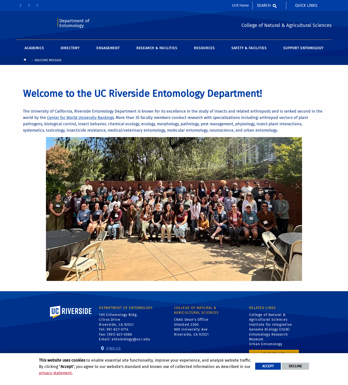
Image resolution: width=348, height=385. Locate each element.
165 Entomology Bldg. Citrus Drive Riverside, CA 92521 (118, 320)
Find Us (113, 348)
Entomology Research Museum (268, 336)
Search (264, 5)
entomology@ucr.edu (131, 339)
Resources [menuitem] (204, 48)
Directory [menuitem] (70, 48)
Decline (295, 366)
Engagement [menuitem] (108, 48)
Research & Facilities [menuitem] (156, 48)
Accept (268, 366)
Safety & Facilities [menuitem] (249, 48)
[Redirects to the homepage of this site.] (25, 61)
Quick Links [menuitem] (306, 5)
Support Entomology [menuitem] (303, 48)
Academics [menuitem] (34, 48)
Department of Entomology (74, 23)
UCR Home (240, 5)
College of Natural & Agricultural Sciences (268, 317)
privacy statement (55, 373)
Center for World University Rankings (80, 117)
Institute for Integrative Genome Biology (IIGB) (270, 326)
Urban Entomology (266, 344)
